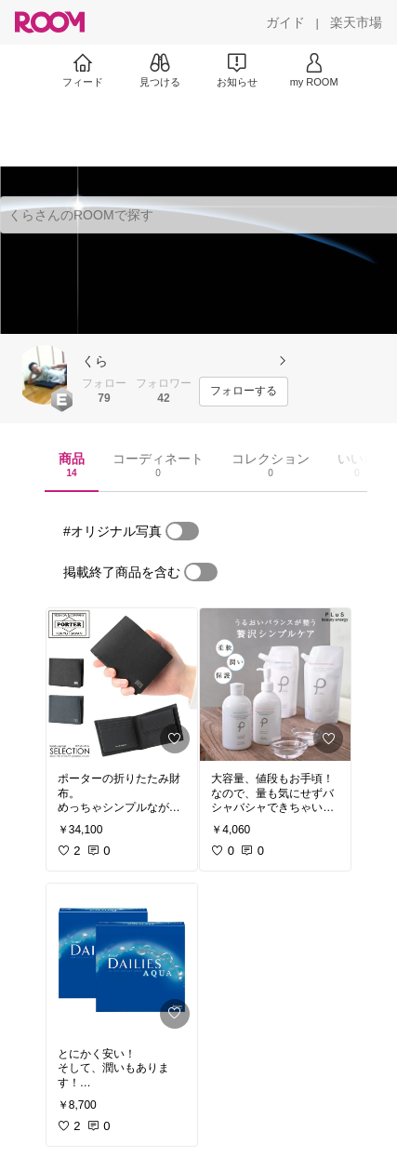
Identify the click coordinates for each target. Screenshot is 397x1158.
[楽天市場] (356, 22)
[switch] (182, 531)
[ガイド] (285, 22)
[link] (121, 684)
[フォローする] (243, 391)
